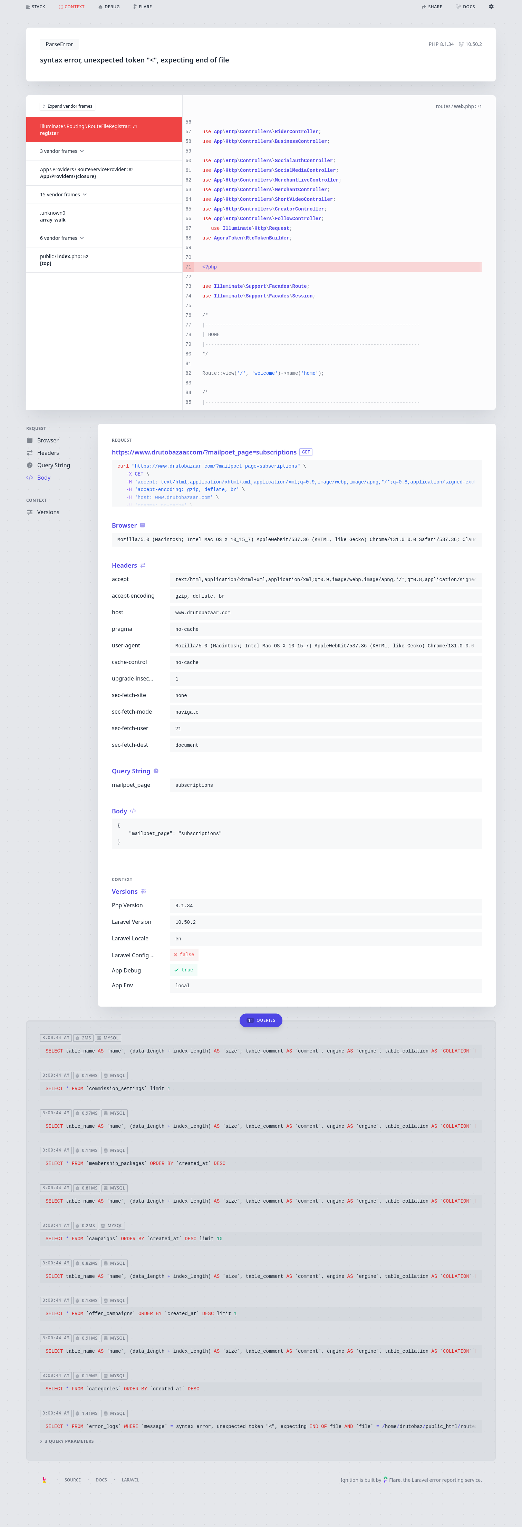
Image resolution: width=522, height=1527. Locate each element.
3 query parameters (67, 1441)
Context (36, 500)
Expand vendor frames (67, 106)
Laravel (130, 1480)
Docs (101, 1480)
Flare (391, 1480)
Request (36, 428)
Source (73, 1480)
